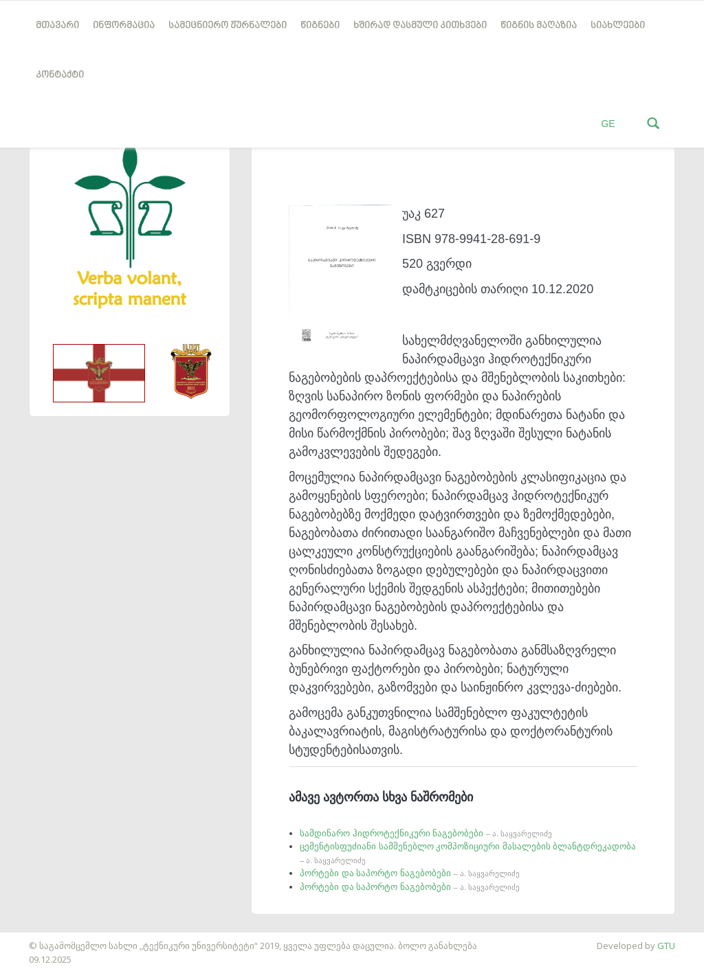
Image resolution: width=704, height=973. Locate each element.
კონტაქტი (60, 75)
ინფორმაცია (124, 26)
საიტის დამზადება (40, 938)
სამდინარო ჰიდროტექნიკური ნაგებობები (426, 833)
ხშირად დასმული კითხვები (420, 26)
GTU (666, 945)
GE (608, 123)
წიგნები (320, 26)
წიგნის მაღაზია (538, 26)
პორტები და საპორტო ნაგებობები (410, 873)
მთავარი (57, 26)
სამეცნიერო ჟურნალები (227, 26)
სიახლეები (618, 26)
